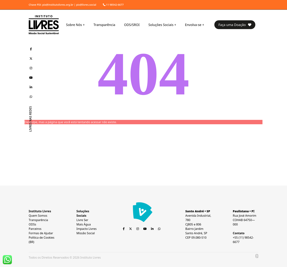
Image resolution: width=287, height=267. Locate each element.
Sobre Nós (74, 25)
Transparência (104, 25)
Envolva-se (193, 25)
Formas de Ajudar (41, 233)
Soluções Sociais (161, 25)
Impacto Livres (87, 229)
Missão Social (86, 233)
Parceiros (35, 229)
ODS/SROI (132, 25)
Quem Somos (38, 216)
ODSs (32, 224)
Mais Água (84, 224)
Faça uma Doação (234, 25)
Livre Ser (82, 220)
